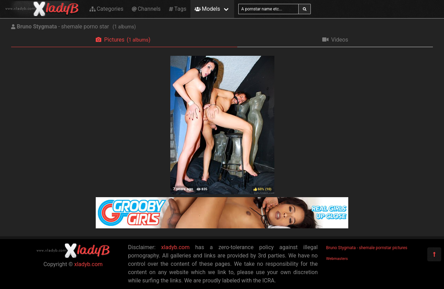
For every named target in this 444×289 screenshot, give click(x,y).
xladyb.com (88, 264)
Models (207, 9)
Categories (106, 9)
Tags (177, 9)
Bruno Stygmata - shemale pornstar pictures (366, 247)
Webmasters (337, 258)
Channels (146, 9)
